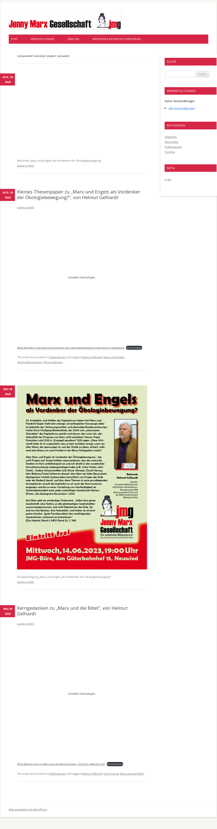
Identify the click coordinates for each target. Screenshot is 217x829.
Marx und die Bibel (132, 774)
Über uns (73, 39)
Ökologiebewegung (29, 362)
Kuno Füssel (111, 774)
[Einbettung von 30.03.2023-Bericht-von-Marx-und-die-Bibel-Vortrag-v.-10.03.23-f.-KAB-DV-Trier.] (82, 693)
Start (14, 39)
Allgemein (171, 137)
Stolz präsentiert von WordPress (28, 809)
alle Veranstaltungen (182, 108)
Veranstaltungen (42, 39)
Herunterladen (134, 347)
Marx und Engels (114, 357)
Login (168, 179)
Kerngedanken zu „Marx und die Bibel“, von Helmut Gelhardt (72, 610)
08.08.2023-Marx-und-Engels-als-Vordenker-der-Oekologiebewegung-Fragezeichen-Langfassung (70, 347)
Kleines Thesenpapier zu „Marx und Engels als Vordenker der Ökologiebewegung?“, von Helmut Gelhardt (78, 194)
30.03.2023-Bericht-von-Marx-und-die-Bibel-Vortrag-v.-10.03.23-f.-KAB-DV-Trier (61, 764)
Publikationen (57, 357)
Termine (170, 152)
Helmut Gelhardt (91, 357)
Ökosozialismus (53, 362)
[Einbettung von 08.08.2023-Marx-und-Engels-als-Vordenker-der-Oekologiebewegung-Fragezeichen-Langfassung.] (82, 277)
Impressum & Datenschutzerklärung (116, 39)
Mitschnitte (171, 142)
